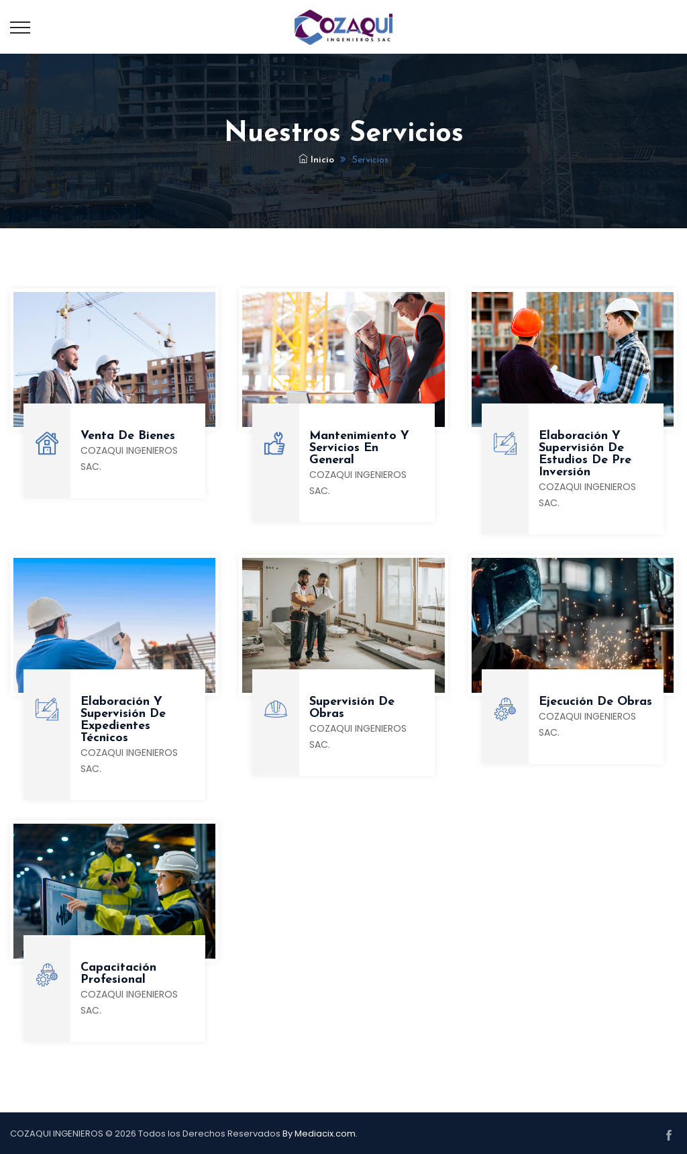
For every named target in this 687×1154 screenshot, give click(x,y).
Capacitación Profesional (118, 973)
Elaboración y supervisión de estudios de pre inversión (585, 454)
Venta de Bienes (128, 436)
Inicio (316, 160)
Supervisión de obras (351, 707)
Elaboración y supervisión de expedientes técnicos (123, 719)
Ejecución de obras (595, 701)
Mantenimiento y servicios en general (359, 448)
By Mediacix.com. (320, 1133)
